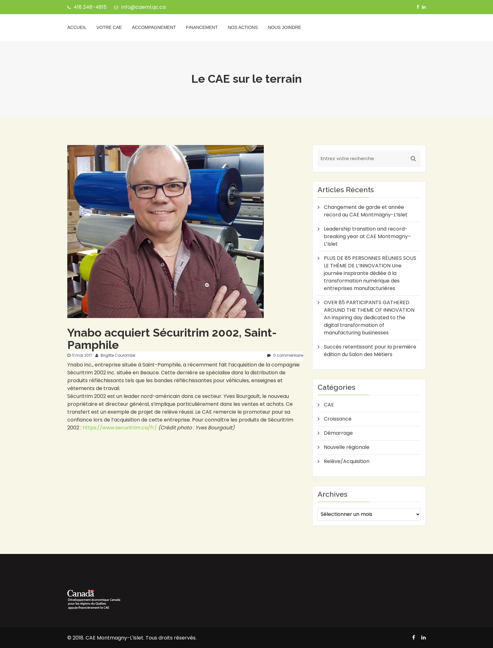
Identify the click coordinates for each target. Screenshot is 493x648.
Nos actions (243, 27)
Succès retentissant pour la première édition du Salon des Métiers (370, 350)
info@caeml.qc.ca (140, 7)
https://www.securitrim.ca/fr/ (120, 427)
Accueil (76, 27)
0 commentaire (285, 355)
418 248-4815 (87, 7)
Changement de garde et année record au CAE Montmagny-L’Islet (365, 211)
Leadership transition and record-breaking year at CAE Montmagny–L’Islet (367, 236)
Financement (202, 27)
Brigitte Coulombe (115, 355)
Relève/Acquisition (346, 461)
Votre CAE (109, 27)
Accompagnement (154, 27)
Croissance (338, 418)
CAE (329, 404)
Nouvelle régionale (346, 447)
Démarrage (338, 433)
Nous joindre (284, 27)
